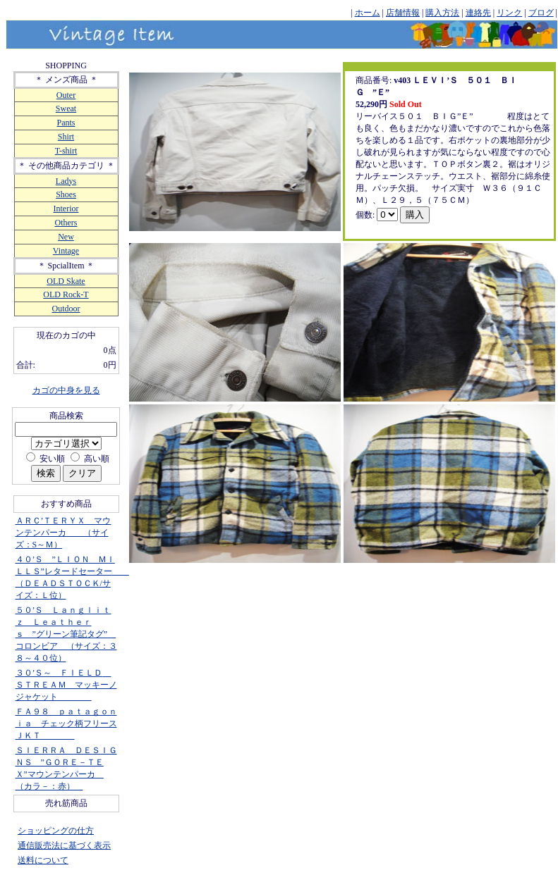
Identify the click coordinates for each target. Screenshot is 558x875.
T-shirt (66, 151)
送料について (43, 860)
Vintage (66, 251)
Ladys (66, 181)
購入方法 (442, 13)
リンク (509, 13)
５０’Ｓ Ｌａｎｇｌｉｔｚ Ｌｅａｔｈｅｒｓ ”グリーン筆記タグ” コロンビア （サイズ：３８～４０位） (66, 634)
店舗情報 (403, 13)
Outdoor (66, 309)
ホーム (367, 13)
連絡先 (478, 13)
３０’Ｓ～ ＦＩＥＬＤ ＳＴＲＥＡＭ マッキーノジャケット (66, 685)
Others (66, 223)
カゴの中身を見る (66, 390)
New (66, 237)
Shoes (66, 194)
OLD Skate (66, 281)
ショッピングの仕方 (56, 831)
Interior (66, 208)
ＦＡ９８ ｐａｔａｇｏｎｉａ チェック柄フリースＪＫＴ (66, 723)
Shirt (66, 137)
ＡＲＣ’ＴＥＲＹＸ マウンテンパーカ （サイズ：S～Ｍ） (63, 533)
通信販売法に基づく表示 (64, 845)
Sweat (66, 108)
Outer (65, 95)
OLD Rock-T (65, 294)
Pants (65, 123)
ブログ (541, 13)
